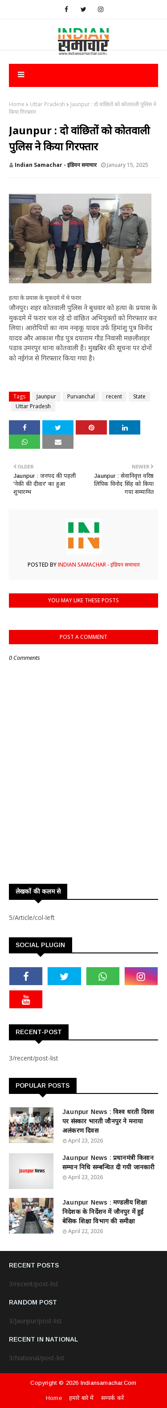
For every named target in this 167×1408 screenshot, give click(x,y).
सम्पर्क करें (112, 1398)
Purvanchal (81, 396)
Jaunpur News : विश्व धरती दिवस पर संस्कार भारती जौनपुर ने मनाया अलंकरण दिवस (108, 1121)
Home (16, 104)
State (139, 396)
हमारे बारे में (81, 1398)
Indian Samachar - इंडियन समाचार (56, 165)
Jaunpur (46, 396)
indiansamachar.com (109, 1382)
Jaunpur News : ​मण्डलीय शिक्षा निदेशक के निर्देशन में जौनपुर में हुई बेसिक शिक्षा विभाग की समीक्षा (104, 1212)
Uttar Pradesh (47, 104)
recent (114, 396)
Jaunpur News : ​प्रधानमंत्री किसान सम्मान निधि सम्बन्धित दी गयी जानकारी (108, 1162)
